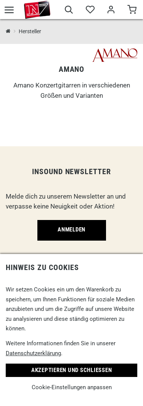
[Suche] (68, 11)
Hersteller (30, 31)
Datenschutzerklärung (33, 353)
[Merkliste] (89, 11)
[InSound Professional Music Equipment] (8, 31)
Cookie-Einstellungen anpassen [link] (72, 387)
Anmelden (71, 229)
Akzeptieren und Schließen (71, 370)
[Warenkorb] (131, 11)
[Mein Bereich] (110, 11)
